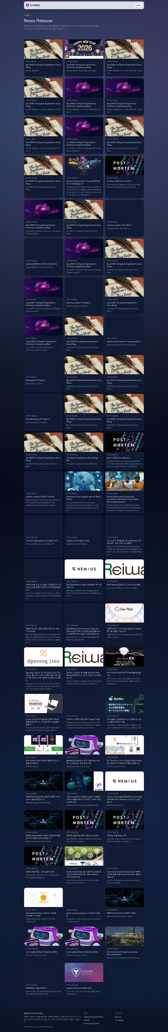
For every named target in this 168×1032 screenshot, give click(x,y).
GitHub (87, 1020)
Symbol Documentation (93, 1017)
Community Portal (91, 1023)
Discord (118, 1017)
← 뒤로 (27, 15)
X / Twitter (119, 1020)
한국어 (138, 5)
